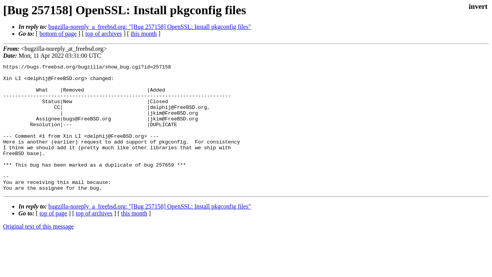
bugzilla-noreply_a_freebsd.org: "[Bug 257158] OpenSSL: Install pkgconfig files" (149, 26)
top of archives (103, 33)
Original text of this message (38, 252)
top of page (53, 238)
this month (144, 33)
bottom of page (58, 33)
